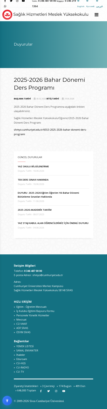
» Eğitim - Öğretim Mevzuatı (30, 307)
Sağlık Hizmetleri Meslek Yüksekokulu (45, 14)
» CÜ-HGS (20, 363)
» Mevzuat (20, 319)
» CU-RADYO (21, 367)
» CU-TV (19, 371)
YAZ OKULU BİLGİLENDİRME (33, 166)
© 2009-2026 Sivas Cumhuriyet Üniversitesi (39, 401)
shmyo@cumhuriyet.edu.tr (48, 275)
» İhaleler (19, 355)
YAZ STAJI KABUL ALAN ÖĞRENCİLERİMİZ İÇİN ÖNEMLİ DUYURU (53, 223)
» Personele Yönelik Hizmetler (31, 315)
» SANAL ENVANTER (26, 350)
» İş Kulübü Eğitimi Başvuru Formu (34, 311)
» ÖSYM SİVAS (22, 332)
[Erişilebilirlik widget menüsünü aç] (7, 400)
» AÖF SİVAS (21, 328)
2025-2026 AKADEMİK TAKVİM (34, 209)
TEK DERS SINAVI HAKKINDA (33, 179)
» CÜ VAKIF (20, 324)
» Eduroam (20, 359)
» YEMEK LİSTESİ (24, 346)
